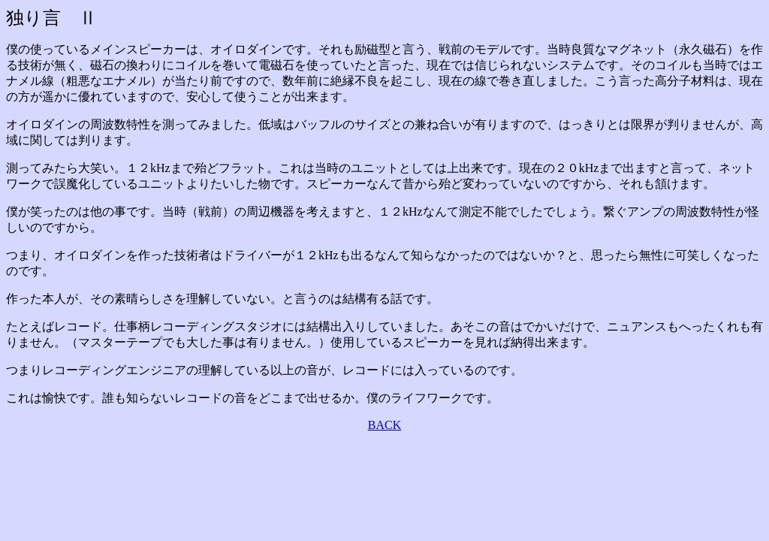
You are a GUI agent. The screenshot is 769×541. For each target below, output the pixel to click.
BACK (384, 425)
